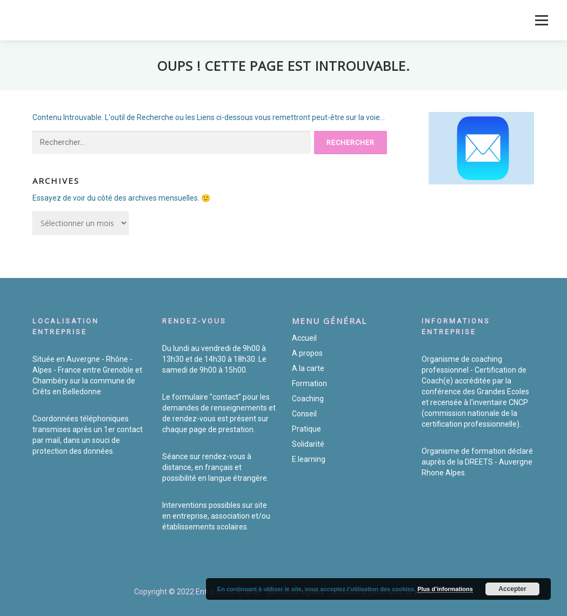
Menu (541, 20)
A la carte (308, 368)
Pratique (306, 429)
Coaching (308, 398)
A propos (307, 353)
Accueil (304, 338)
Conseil (304, 413)
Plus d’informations (445, 589)
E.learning (308, 459)
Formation (309, 383)
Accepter (512, 589)
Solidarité (308, 444)
